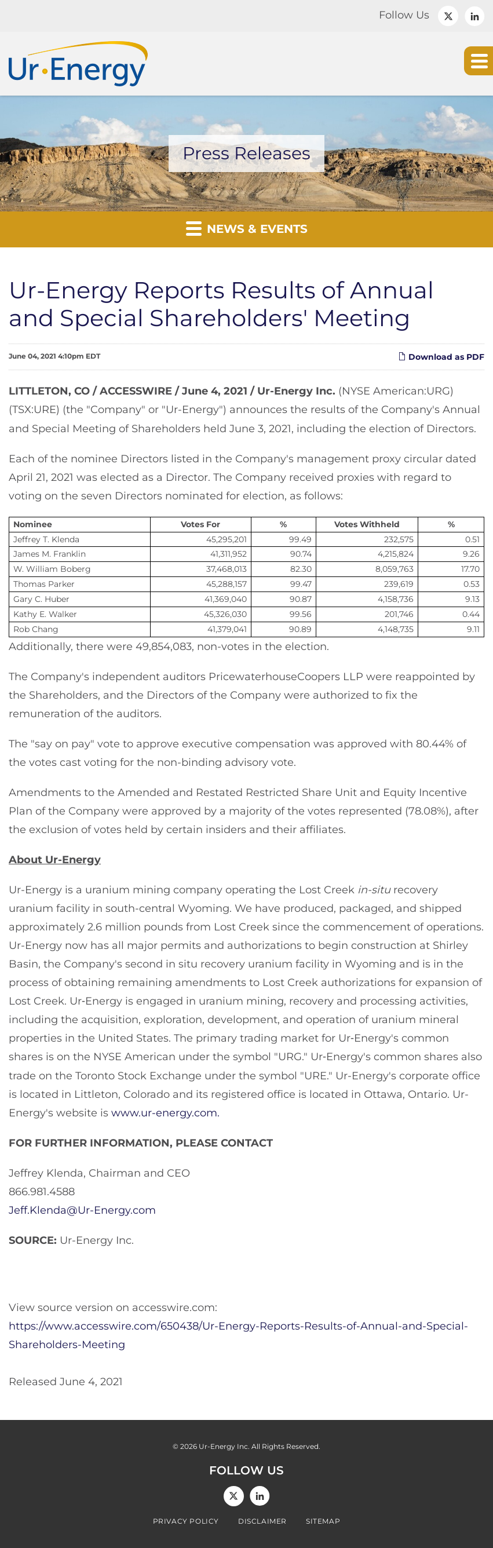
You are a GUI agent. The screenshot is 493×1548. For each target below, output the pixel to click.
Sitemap (323, 1521)
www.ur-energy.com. (165, 1113)
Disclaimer (262, 1521)
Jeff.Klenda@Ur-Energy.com (82, 1210)
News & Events (247, 228)
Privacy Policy (186, 1521)
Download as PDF (441, 357)
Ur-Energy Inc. (224, 1446)
